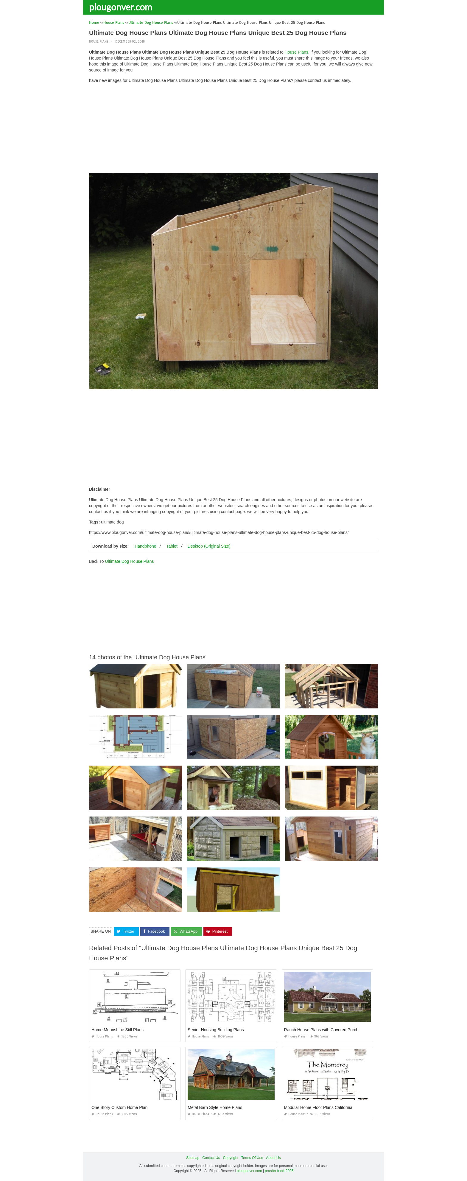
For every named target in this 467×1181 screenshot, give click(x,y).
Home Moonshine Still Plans (117, 1029)
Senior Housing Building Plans (216, 1029)
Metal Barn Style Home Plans (215, 1107)
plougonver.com (120, 6)
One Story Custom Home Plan (119, 1107)
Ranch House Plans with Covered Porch (321, 1029)
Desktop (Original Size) (209, 546)
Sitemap (192, 1158)
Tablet (171, 546)
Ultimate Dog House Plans (129, 561)
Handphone (145, 546)
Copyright (230, 1158)
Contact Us (211, 1158)
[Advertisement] (233, 129)
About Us (273, 1158)
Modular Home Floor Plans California (318, 1107)
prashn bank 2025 (279, 1171)
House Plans (98, 41)
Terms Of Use (252, 1158)
